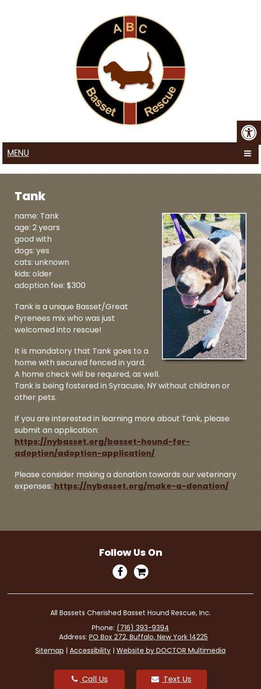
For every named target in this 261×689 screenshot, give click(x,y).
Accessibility (90, 650)
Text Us (171, 679)
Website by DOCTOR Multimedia (171, 650)
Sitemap (49, 650)
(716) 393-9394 (142, 628)
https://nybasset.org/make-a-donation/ (141, 486)
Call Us (90, 679)
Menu (18, 153)
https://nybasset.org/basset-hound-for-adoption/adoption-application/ (102, 447)
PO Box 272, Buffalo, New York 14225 (148, 637)
